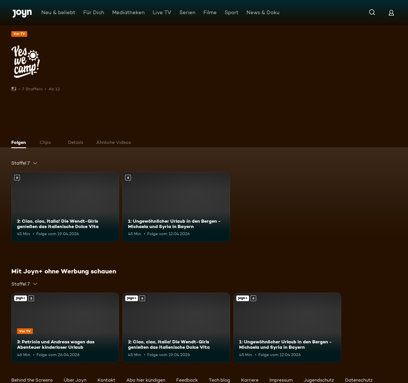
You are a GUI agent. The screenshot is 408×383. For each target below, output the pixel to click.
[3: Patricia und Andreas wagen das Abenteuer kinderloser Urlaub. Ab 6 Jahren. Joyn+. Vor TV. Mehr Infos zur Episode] (65, 328)
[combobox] (24, 163)
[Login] (391, 13)
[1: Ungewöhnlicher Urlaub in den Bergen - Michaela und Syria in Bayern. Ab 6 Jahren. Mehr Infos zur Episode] (176, 207)
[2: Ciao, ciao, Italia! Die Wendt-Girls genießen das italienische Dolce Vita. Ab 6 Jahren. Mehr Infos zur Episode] (65, 207)
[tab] (20, 143)
